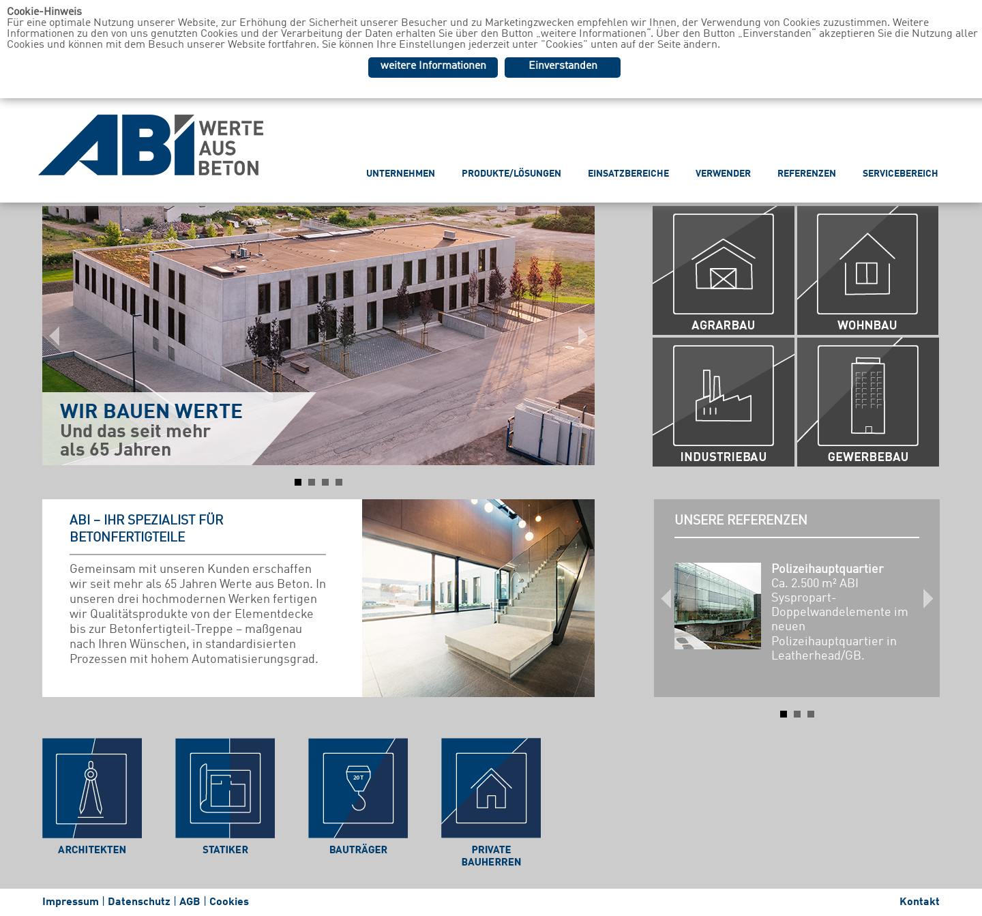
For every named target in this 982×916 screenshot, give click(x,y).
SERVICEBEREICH (900, 174)
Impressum (70, 902)
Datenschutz (139, 902)
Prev (60, 335)
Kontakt (919, 902)
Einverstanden (563, 66)
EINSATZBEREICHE (628, 174)
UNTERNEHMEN (400, 174)
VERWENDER (723, 174)
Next (577, 335)
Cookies (229, 902)
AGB (189, 902)
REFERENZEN (806, 174)
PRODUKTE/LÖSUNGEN (511, 174)
